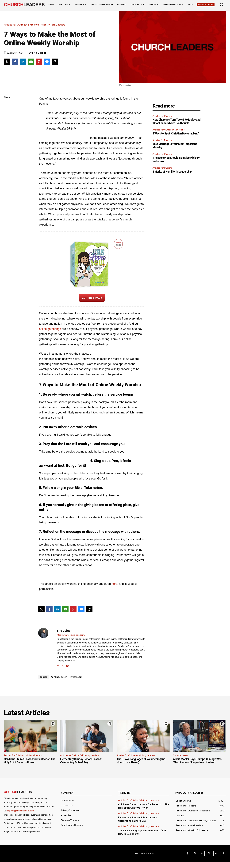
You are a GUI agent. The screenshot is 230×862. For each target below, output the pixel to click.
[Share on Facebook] (15, 62)
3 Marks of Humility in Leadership (172, 171)
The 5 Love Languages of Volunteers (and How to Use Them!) (141, 760)
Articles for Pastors (162, 116)
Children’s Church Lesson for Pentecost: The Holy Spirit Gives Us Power (29, 760)
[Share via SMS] (47, 62)
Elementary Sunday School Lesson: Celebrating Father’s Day (81, 760)
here (114, 583)
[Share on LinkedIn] (23, 62)
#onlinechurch (58, 676)
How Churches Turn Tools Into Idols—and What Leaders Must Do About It (176, 121)
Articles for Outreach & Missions (22, 25)
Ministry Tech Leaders (54, 25)
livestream (76, 676)
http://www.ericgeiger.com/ (71, 635)
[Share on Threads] (55, 62)
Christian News (180, 755)
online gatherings (50, 329)
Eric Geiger (39, 52)
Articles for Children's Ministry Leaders (23, 755)
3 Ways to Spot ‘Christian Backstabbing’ (176, 133)
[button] (221, 4)
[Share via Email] (31, 62)
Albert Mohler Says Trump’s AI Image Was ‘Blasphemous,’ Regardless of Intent (197, 760)
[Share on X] (7, 62)
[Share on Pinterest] (39, 62)
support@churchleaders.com (20, 811)
